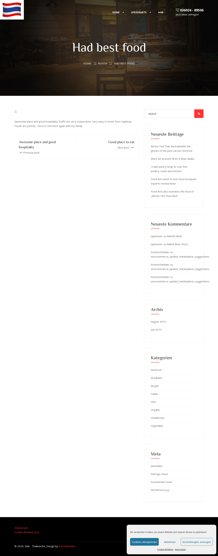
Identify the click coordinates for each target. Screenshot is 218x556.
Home (116, 12)
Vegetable (157, 425)
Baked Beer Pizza (177, 244)
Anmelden (156, 466)
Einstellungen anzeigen (197, 542)
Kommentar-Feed (161, 482)
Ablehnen (170, 542)
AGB (160, 12)
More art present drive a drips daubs (172, 158)
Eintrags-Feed (159, 474)
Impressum (180, 549)
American (156, 370)
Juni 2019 (156, 329)
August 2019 (158, 321)
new (153, 401)
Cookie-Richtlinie (165, 549)
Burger (155, 385)
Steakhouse (158, 417)
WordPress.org (160, 490)
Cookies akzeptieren (144, 542)
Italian (154, 393)
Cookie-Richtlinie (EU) (26, 532)
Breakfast (156, 378)
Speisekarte (139, 12)
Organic (155, 409)
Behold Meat (174, 236)
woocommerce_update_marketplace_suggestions (180, 256)
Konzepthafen (67, 546)
